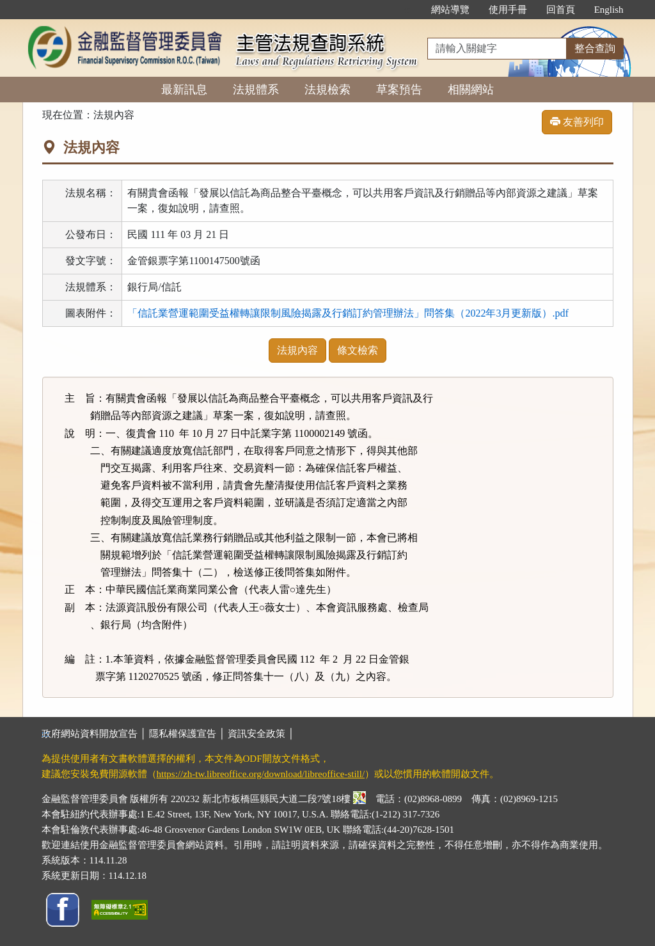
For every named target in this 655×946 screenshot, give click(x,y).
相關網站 (471, 89)
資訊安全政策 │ (261, 734)
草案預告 (399, 89)
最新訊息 (184, 89)
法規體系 (256, 89)
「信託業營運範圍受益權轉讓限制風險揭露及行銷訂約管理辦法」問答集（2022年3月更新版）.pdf (347, 313)
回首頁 (560, 9)
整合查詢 (594, 48)
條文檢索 (357, 350)
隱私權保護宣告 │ (188, 734)
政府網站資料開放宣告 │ (95, 734)
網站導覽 (450, 9)
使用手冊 (508, 9)
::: (408, 9)
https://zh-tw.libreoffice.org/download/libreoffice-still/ (261, 774)
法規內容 (297, 350)
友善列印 (577, 121)
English (609, 9)
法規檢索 (327, 89)
